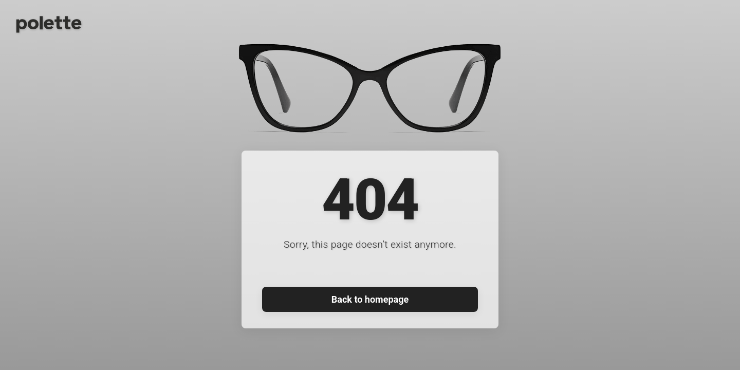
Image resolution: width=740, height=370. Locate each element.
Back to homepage (370, 299)
